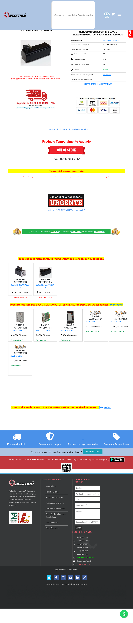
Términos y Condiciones (55, 523)
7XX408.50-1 (67, 343)
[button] (119, 14)
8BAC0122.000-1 (43, 343)
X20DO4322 (91, 335)
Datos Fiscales (52, 537)
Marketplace (51, 501)
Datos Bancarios (52, 542)
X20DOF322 (16, 382)
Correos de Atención (84, 575)
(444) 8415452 (82, 558)
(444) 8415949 (82, 562)
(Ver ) (116, 317)
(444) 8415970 (82, 565)
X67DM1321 (16, 343)
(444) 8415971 (82, 569)
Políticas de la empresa (55, 517)
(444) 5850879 (82, 555)
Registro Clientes (52, 506)
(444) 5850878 (82, 552)
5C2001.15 (116, 335)
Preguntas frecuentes (54, 512)
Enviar (78, 542)
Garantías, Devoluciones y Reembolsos (56, 529)
